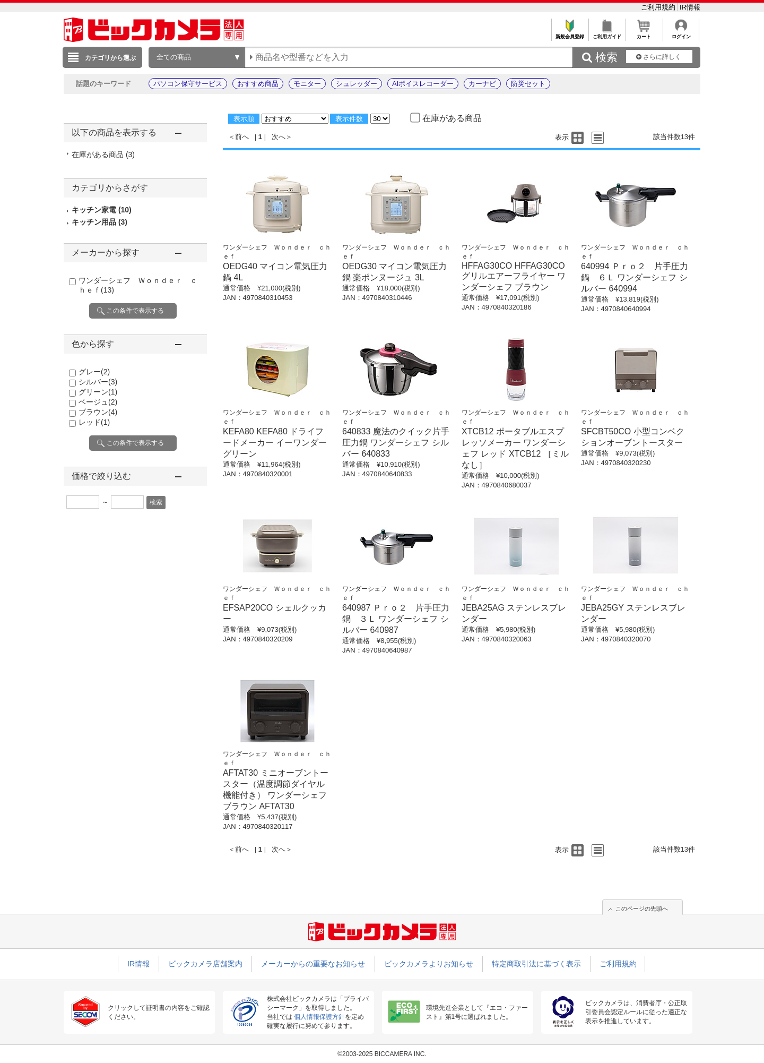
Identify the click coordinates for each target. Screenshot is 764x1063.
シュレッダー (356, 84)
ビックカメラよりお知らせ (428, 963)
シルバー (98, 382)
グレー (94, 371)
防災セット (528, 84)
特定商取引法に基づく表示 (536, 963)
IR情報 (690, 7)
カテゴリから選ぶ (110, 58)
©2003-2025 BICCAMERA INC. (382, 1054)
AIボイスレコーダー (423, 84)
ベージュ (98, 402)
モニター (307, 84)
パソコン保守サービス (187, 84)
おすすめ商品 (258, 84)
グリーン (98, 392)
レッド (94, 422)
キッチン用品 (99, 222)
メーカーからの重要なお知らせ (313, 963)
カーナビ (482, 84)
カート (644, 33)
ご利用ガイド (606, 33)
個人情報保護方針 (319, 1017)
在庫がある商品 (103, 154)
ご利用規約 (659, 7)
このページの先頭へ (641, 908)
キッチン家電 (102, 209)
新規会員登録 (569, 33)
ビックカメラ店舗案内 (205, 963)
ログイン (681, 33)
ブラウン (98, 412)
